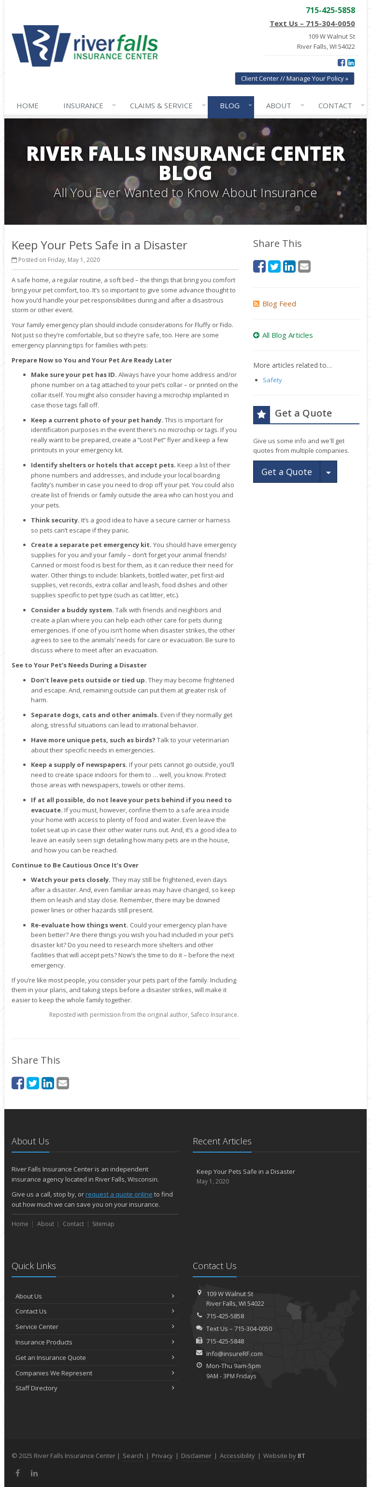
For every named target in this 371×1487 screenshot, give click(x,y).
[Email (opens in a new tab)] (63, 1083)
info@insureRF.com (234, 1353)
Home (27, 105)
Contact (339, 105)
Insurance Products (94, 1342)
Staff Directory (94, 1388)
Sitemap (103, 1224)
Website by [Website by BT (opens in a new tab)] (284, 1455)
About (283, 105)
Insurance (87, 105)
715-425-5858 (225, 1316)
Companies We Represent (94, 1373)
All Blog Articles (283, 335)
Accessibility (237, 1455)
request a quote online (119, 1194)
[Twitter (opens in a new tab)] (33, 1083)
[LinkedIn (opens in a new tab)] (351, 62)
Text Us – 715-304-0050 (312, 23)
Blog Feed (274, 303)
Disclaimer (196, 1455)
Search (133, 1455)
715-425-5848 (225, 1341)
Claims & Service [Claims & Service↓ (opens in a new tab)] (165, 105)
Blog (234, 105)
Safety (272, 379)
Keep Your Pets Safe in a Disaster (276, 1176)
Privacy (162, 1455)
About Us (94, 1296)
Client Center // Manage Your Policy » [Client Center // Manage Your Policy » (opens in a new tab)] (294, 78)
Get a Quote (286, 471)
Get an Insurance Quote (94, 1357)
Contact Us (94, 1311)
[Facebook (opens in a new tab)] (341, 62)
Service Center (94, 1326)
